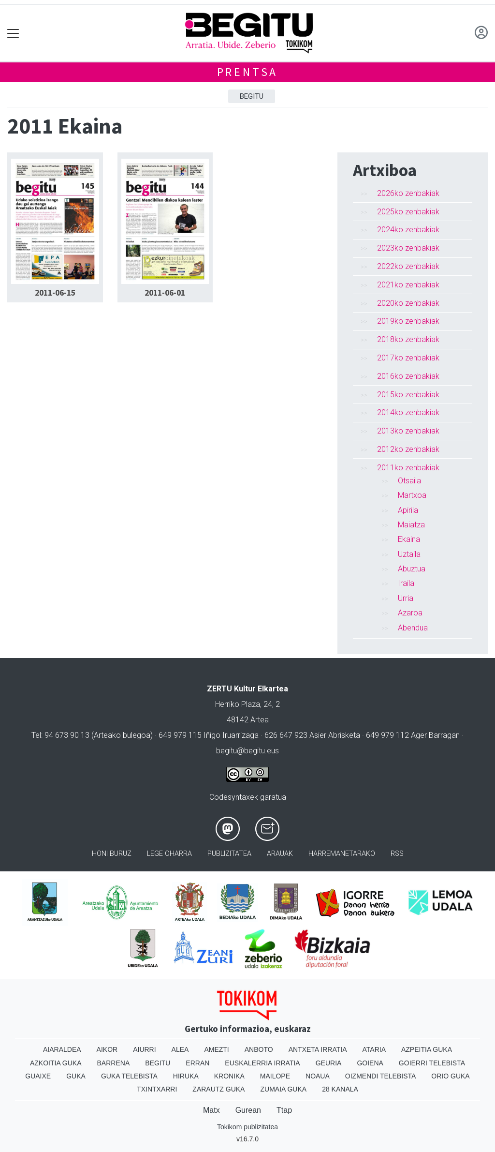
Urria (405, 598)
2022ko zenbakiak (408, 266)
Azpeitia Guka (426, 1049)
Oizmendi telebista (380, 1076)
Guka (76, 1076)
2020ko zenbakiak (408, 303)
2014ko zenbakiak (408, 412)
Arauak (280, 854)
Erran (197, 1063)
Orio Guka (450, 1076)
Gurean (248, 1110)
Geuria (329, 1063)
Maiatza (411, 524)
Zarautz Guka (218, 1089)
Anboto (259, 1049)
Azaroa (410, 612)
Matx (211, 1110)
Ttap (284, 1110)
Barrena (113, 1063)
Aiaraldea (62, 1049)
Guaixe (38, 1076)
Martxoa (412, 495)
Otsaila (409, 480)
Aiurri (144, 1049)
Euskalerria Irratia (262, 1063)
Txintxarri (157, 1089)
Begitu (251, 96)
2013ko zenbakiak (408, 430)
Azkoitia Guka (56, 1063)
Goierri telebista (432, 1063)
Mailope (275, 1076)
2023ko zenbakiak (408, 248)
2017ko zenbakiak (408, 357)
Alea (180, 1049)
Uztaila (409, 554)
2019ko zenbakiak (408, 321)
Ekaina (409, 539)
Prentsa (247, 71)
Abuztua (411, 568)
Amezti (216, 1049)
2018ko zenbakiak (408, 339)
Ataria (374, 1049)
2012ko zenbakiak (408, 449)
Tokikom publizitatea (247, 1127)
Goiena (370, 1063)
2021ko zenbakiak (408, 284)
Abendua (413, 627)
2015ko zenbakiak (408, 394)
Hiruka (186, 1076)
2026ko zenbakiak (408, 193)
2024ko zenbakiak (408, 229)
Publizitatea (229, 854)
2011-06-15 (55, 292)
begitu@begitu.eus (247, 750)
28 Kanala (340, 1089)
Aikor (107, 1049)
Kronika (229, 1076)
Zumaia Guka (283, 1089)
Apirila (408, 510)
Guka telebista (129, 1076)
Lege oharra (169, 854)
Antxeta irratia (318, 1049)
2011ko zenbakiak (408, 467)
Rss (397, 854)
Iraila (406, 583)
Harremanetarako (341, 854)
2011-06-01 (165, 292)
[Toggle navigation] (13, 33)
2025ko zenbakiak (408, 211)
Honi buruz (111, 854)
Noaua (318, 1076)
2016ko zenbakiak (408, 376)
